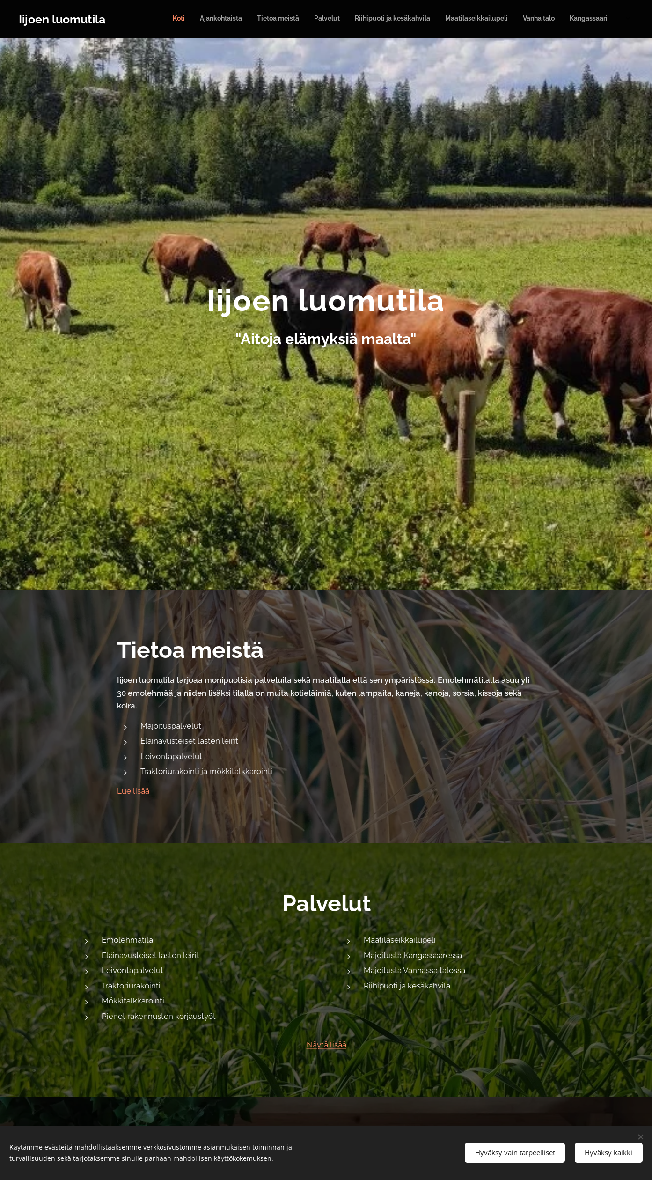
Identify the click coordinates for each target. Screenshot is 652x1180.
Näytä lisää (326, 1044)
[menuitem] (486, 19)
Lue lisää (133, 791)
